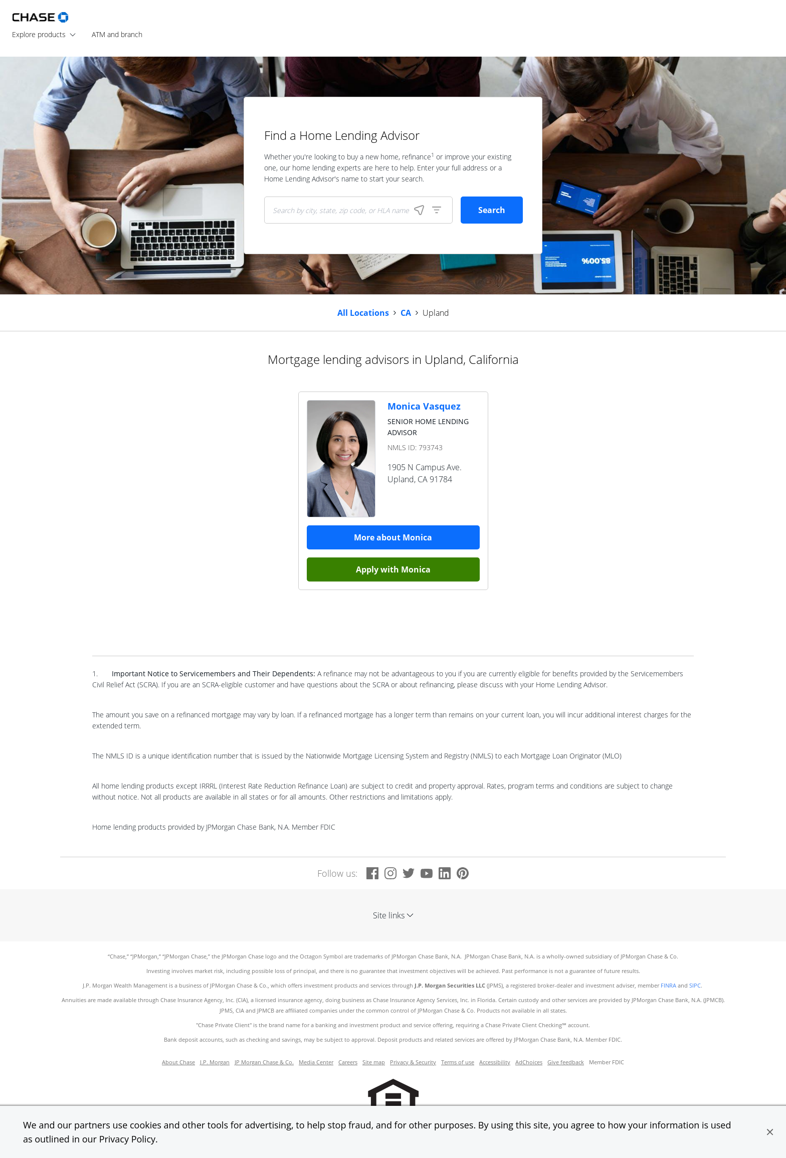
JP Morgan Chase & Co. (264, 1062)
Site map (373, 1062)
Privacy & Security (413, 1062)
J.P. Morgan (215, 1062)
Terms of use (457, 1062)
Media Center (316, 1062)
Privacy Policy (127, 1139)
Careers (347, 1062)
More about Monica (393, 537)
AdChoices (528, 1062)
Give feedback (565, 1062)
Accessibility (494, 1062)
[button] (770, 1132)
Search (491, 210)
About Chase (178, 1062)
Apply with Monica (393, 569)
